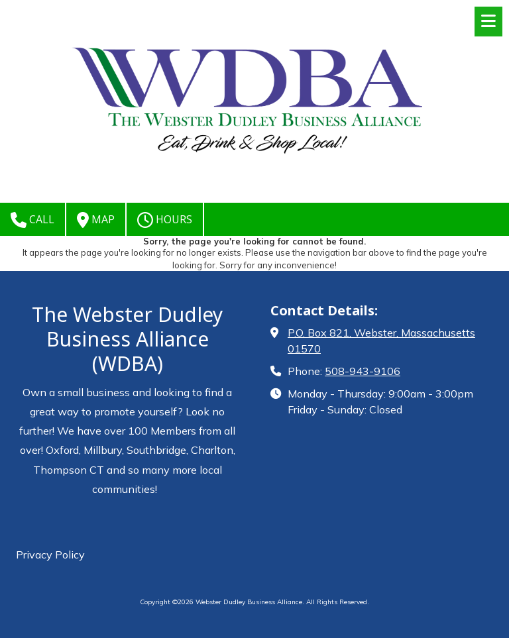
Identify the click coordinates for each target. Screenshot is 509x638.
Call (32, 220)
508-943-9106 (362, 371)
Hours (164, 220)
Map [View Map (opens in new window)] (96, 220)
